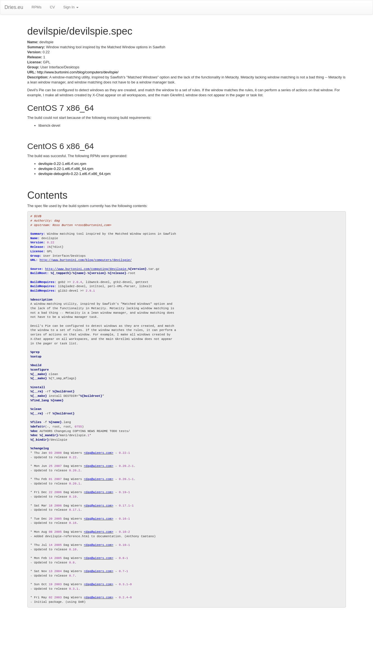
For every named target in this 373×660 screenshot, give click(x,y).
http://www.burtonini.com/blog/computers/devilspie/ (77, 72)
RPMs (36, 7)
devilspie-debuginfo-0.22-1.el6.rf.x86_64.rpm (75, 174)
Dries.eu (13, 7)
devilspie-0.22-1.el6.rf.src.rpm (62, 164)
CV (52, 7)
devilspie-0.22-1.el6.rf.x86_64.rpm (66, 169)
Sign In (70, 7)
